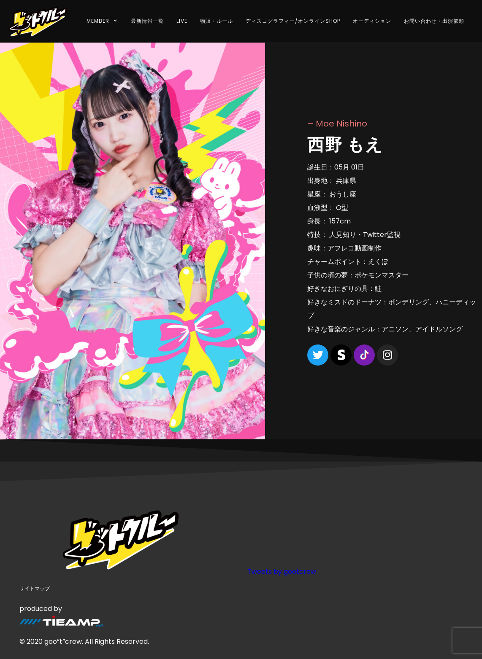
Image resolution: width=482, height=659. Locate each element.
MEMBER (102, 20)
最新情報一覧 (147, 20)
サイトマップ (34, 588)
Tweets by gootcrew (281, 571)
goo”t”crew (63, 641)
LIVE (181, 20)
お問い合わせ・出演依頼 (434, 20)
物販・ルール (216, 20)
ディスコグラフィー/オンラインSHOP (293, 20)
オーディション (372, 20)
